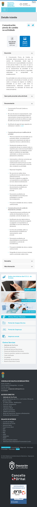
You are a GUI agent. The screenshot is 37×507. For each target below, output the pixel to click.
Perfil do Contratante (9, 410)
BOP (4, 429)
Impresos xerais (7, 406)
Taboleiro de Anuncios (9, 411)
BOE (4, 432)
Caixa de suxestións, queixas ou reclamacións (16, 353)
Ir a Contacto (4, 390)
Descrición (7, 53)
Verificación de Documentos (11, 415)
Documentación (9, 103)
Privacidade (4, 449)
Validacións (6, 436)
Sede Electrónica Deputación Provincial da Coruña (17, 441)
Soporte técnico (5, 447)
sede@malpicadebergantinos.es (16, 389)
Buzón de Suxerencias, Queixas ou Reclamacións (16, 413)
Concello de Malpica (8, 421)
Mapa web (23, 447)
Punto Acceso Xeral (8, 427)
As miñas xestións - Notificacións (12, 402)
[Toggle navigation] (4, 10)
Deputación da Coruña (9, 423)
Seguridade (12, 449)
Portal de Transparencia (9, 404)
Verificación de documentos (11, 359)
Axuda (17, 449)
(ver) (22, 126)
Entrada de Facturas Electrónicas (13, 349)
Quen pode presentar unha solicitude (15, 96)
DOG (4, 430)
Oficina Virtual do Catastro (10, 440)
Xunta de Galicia (7, 425)
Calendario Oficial (8, 408)
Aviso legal (30, 447)
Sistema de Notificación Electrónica (14, 351)
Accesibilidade (15, 447)
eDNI (4, 434)
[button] (34, 2)
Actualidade (7, 357)
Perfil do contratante (10, 347)
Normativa (7, 261)
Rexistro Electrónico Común (12, 361)
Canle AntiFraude (9, 355)
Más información (9, 266)
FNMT (4, 438)
